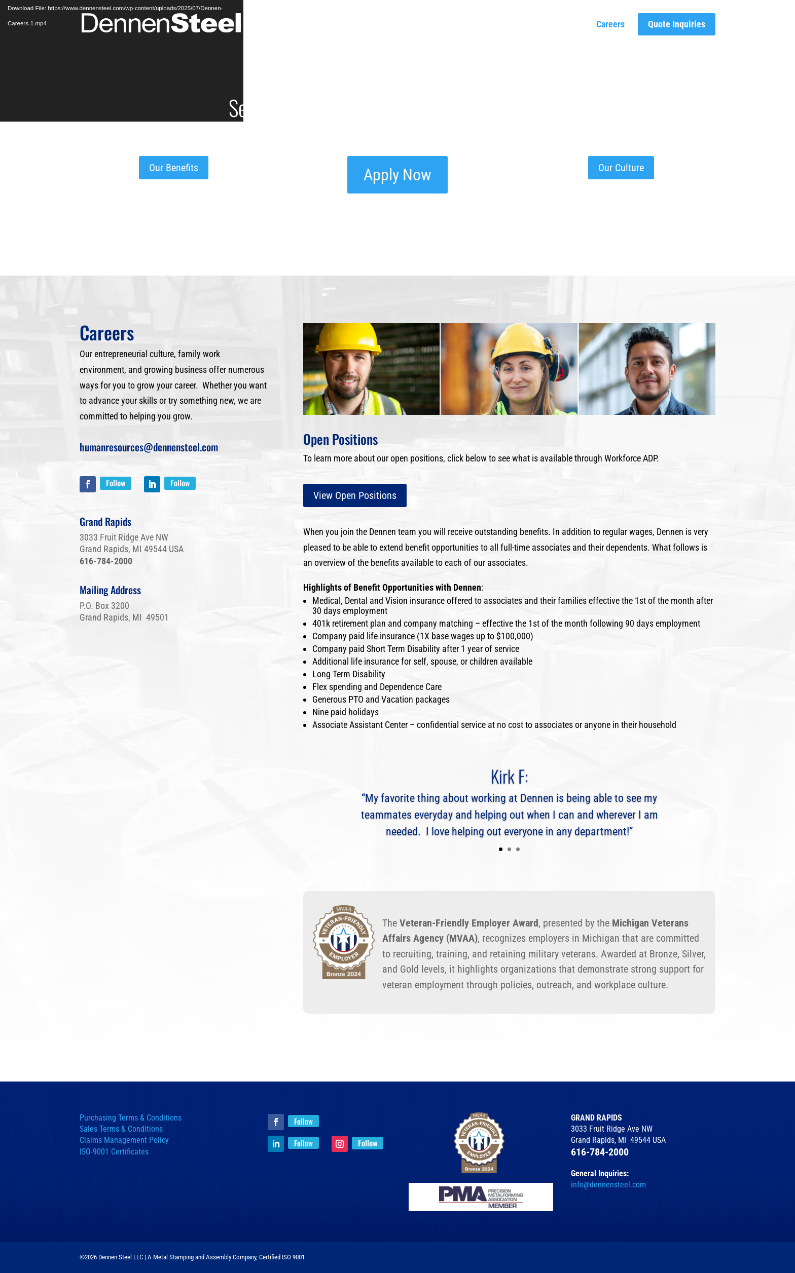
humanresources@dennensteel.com (149, 446)
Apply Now (397, 174)
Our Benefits (173, 168)
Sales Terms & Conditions (121, 1129)
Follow (115, 483)
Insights (512, 24)
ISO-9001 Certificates (114, 1151)
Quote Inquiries (676, 24)
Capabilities (430, 24)
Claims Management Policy (124, 1140)
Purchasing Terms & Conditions (131, 1118)
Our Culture (561, 24)
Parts (474, 24)
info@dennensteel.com (608, 1184)
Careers (610, 24)
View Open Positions (354, 495)
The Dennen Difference (351, 24)
